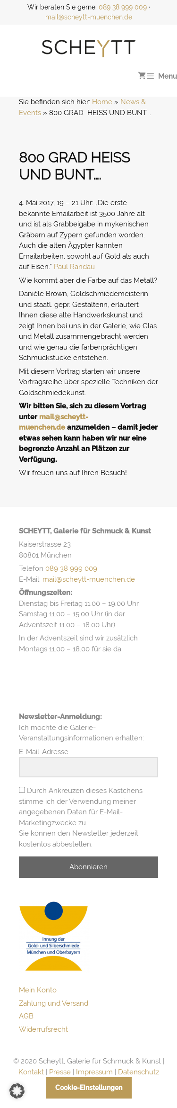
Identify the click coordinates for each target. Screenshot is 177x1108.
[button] (17, 1091)
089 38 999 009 (123, 7)
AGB (26, 1016)
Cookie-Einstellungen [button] (88, 1087)
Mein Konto (38, 990)
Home (102, 102)
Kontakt (31, 1072)
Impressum (94, 1072)
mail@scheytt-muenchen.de (88, 17)
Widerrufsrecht (43, 1029)
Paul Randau (74, 266)
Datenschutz (138, 1072)
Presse (60, 1072)
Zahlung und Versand (53, 1003)
